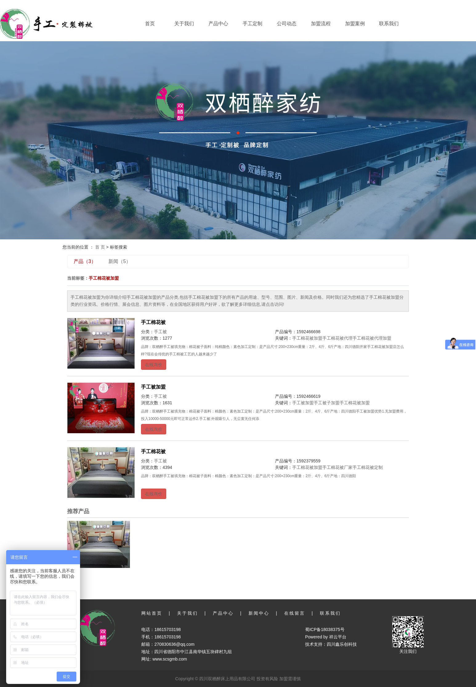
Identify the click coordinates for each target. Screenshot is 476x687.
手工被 (160, 331)
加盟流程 (321, 23)
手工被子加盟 (327, 402)
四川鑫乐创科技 (342, 644)
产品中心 (218, 23)
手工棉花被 (153, 322)
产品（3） (85, 261)
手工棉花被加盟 (307, 338)
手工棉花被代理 (337, 338)
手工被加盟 (153, 386)
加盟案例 (355, 23)
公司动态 (286, 23)
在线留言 (294, 613)
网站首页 (151, 613)
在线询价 (153, 364)
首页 (150, 23)
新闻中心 (258, 613)
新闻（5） (119, 261)
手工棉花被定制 (368, 467)
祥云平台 (337, 636)
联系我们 (389, 23)
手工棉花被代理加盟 (372, 338)
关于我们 (184, 23)
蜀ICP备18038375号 (325, 629)
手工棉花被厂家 (337, 467)
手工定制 (252, 23)
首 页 (100, 247)
